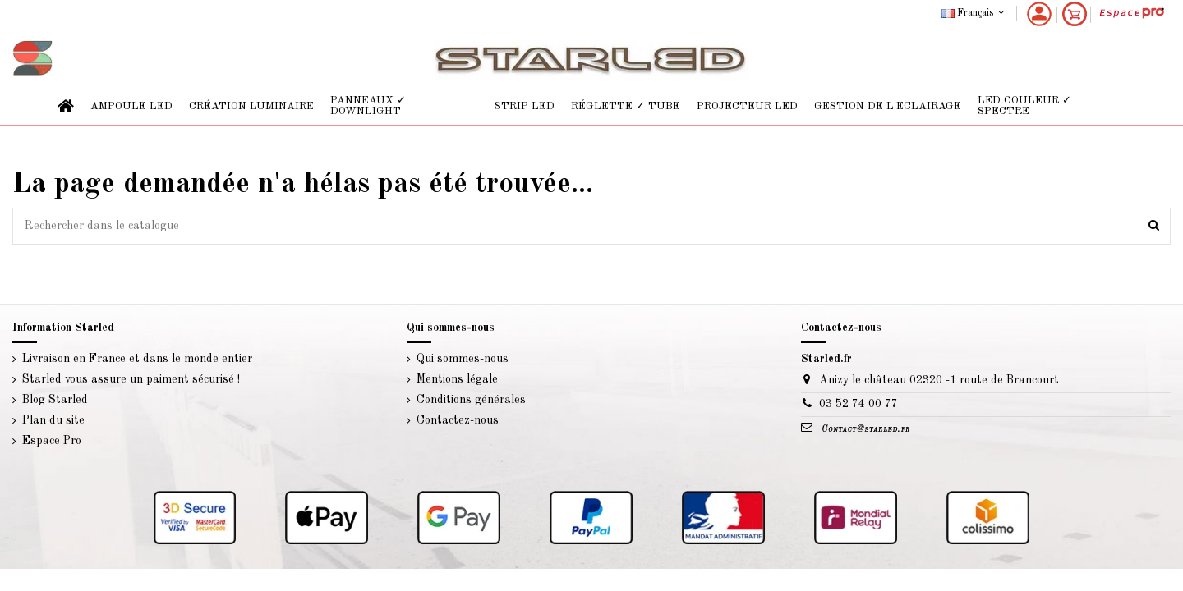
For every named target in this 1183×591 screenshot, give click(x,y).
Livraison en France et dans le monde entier (137, 358)
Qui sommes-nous (463, 358)
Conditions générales (471, 399)
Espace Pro (51, 441)
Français (974, 13)
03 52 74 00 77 (858, 404)
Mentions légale (457, 379)
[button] (131, 106)
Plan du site (53, 420)
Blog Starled (55, 399)
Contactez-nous (458, 420)
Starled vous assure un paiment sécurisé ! (131, 379)
